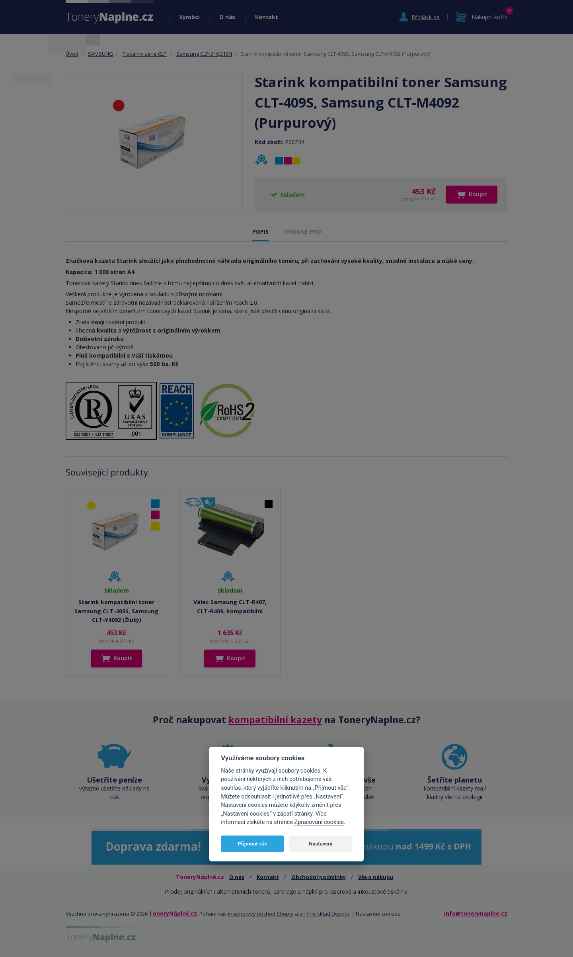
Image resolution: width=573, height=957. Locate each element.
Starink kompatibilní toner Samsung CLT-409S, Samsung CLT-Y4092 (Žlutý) (116, 611)
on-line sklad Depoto (324, 913)
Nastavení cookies (378, 913)
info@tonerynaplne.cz (475, 913)
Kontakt (266, 17)
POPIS (260, 231)
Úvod (72, 53)
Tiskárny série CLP (145, 53)
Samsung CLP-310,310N (204, 53)
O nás (227, 17)
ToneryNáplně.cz (173, 913)
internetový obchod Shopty (261, 913)
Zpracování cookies (319, 822)
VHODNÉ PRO (303, 231)
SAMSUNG (100, 53)
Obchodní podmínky (318, 877)
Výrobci (189, 17)
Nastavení (320, 844)
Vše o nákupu (376, 877)
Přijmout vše (252, 844)
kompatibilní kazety (275, 719)
